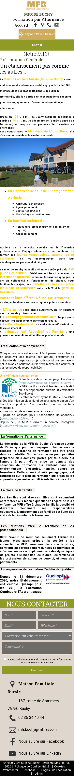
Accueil (21, 25)
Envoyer (37, 670)
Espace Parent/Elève (40, 34)
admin (39, 773)
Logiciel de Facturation (56, 770)
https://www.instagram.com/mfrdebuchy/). (28, 425)
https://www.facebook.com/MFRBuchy (45, 383)
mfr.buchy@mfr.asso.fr (37, 729)
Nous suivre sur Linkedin (39, 753)
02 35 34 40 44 (31, 717)
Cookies (59, 766)
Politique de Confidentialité (32, 766)
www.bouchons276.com (16, 418)
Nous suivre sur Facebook (41, 741)
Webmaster (10, 770)
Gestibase (29, 770)
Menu (37, 45)
